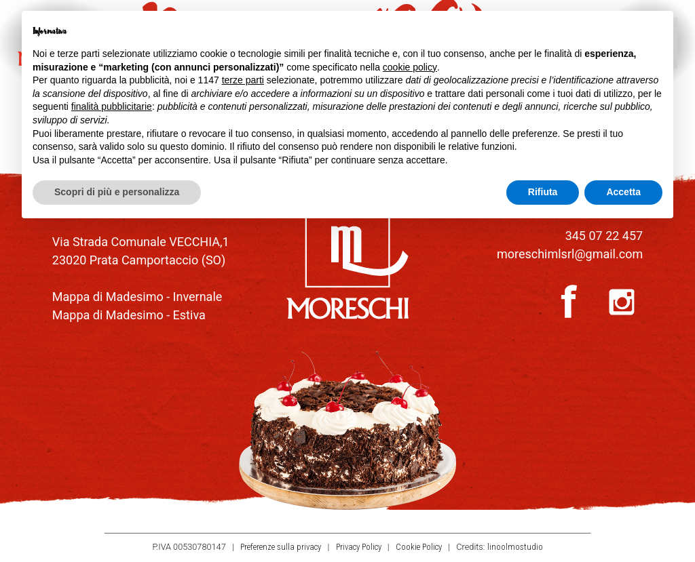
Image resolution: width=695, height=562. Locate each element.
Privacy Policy (358, 547)
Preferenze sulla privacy (280, 547)
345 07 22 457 (604, 235)
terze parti (243, 80)
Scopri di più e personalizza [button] (116, 191)
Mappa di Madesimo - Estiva (129, 315)
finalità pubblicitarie (111, 106)
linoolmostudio (515, 547)
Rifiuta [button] (543, 191)
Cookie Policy (419, 547)
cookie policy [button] (410, 67)
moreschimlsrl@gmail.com (570, 254)
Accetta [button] (623, 191)
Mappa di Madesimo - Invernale (137, 296)
